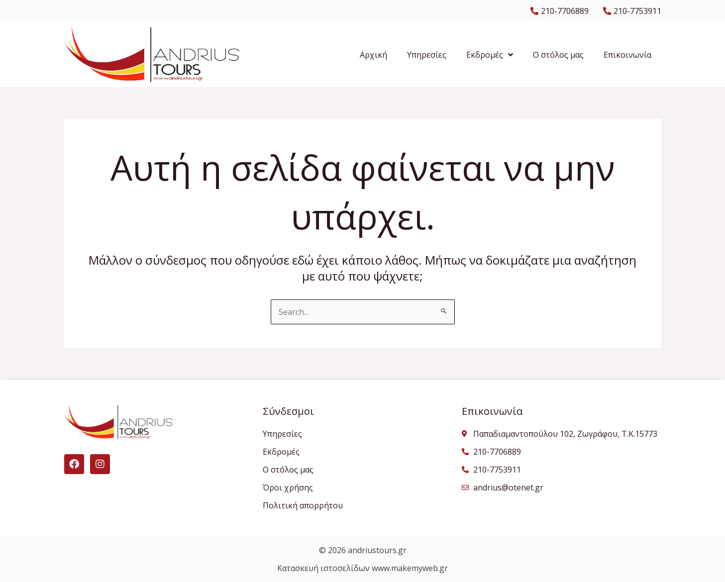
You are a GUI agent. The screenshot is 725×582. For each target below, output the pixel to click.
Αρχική (373, 54)
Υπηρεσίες (426, 54)
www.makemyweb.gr (410, 568)
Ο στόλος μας (558, 54)
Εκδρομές (489, 55)
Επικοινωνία (627, 54)
